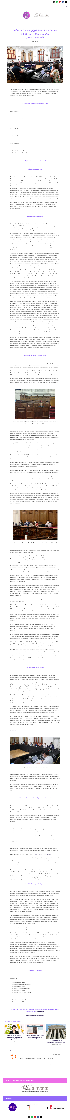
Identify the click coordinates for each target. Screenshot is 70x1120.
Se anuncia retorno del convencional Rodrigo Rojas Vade (56, 1041)
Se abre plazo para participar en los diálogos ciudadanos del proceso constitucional (35, 1037)
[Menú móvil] (3, 6)
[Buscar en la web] (66, 6)
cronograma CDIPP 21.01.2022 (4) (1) (42, 854)
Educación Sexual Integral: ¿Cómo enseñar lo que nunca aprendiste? (14, 1037)
